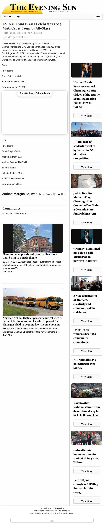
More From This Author (52, 194)
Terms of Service (46, 508)
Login (18, 16)
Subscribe (6, 16)
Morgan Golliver (25, 194)
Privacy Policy (59, 508)
